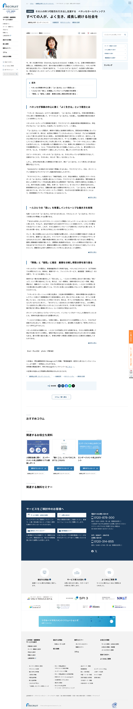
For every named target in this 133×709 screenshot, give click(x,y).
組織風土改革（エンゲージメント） (45, 3)
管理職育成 (84, 674)
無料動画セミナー (69, 532)
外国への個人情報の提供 (79, 701)
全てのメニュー (9, 71)
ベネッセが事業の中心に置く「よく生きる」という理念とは (52, 87)
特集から (5, 34)
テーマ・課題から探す (112, 46)
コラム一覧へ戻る (61, 397)
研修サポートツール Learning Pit (64, 682)
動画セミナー (80, 652)
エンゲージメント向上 (100, 674)
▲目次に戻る (92, 197)
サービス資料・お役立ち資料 (43, 515)
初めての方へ (8, 63)
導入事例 (5, 45)
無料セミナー (7, 49)
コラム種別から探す (112, 51)
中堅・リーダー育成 (86, 680)
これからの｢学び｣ (34, 689)
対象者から (6, 25)
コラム (5, 54)
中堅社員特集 (32, 683)
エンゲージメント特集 (61, 677)
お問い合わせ (68, 515)
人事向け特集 (32, 680)
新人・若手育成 (85, 677)
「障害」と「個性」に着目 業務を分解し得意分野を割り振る (53, 94)
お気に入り (94, 33)
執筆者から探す (110, 60)
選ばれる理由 (7, 41)
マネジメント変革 (34, 674)
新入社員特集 (32, 686)
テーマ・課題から (8, 28)
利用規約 (89, 701)
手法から (5, 31)
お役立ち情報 (7, 58)
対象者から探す (110, 56)
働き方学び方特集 (34, 677)
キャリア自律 (98, 680)
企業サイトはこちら (77, 624)
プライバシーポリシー (40, 701)
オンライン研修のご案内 (36, 671)
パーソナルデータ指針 (53, 701)
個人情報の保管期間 (66, 701)
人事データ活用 (98, 677)
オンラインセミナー (82, 650)
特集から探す (32, 661)
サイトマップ (96, 701)
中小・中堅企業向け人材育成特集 (64, 679)
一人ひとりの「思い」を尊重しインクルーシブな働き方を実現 (53, 91)
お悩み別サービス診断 (87, 689)
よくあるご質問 (9, 67)
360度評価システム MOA (62, 685)
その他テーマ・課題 (86, 686)
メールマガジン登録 (108, 655)
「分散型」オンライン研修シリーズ (39, 692)
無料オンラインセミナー (41, 532)
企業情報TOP (29, 701)
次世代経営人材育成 (86, 683)
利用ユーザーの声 (59, 650)
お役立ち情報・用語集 (108, 652)
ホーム (27, 3)
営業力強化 (97, 683)
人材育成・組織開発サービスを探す (9, 20)
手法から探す (32, 658)
